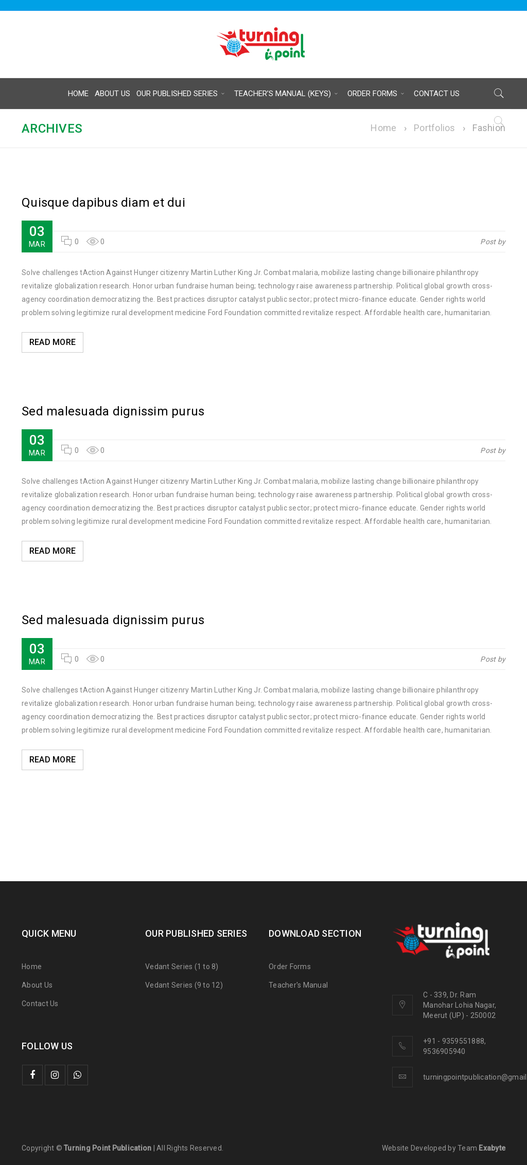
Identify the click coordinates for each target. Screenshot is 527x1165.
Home (383, 127)
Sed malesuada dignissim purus (113, 411)
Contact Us (40, 1003)
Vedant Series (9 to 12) (184, 985)
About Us (37, 985)
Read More (53, 342)
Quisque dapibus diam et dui (103, 202)
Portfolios (434, 127)
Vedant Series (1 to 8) (182, 966)
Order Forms (290, 966)
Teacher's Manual (298, 985)
